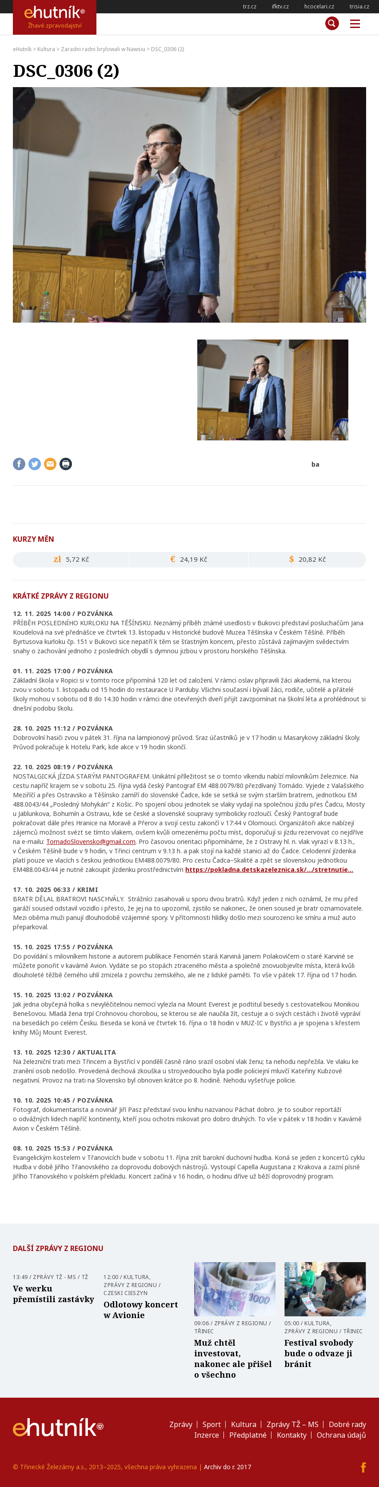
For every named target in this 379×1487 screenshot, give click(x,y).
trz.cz (249, 6)
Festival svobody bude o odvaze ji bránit (318, 1353)
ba (315, 464)
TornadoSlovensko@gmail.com (91, 841)
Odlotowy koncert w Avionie (141, 1309)
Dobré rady (347, 1424)
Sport (212, 1424)
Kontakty (292, 1435)
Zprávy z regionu (130, 1285)
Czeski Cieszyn (126, 1293)
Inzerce (206, 1435)
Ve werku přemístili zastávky (53, 1293)
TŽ (84, 1277)
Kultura (136, 1277)
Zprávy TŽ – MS (293, 1424)
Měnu (352, 24)
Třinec (204, 1331)
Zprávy (180, 1424)
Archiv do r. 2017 (227, 1467)
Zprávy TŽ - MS (54, 1277)
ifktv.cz (280, 6)
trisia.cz (359, 6)
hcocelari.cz (319, 6)
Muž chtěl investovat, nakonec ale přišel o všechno (233, 1358)
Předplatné (248, 1435)
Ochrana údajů (341, 1435)
